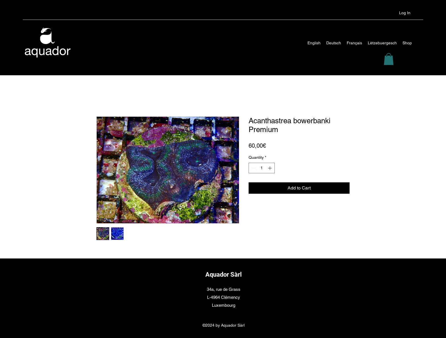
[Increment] (270, 168)
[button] (389, 59)
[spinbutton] (262, 168)
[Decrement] (253, 168)
